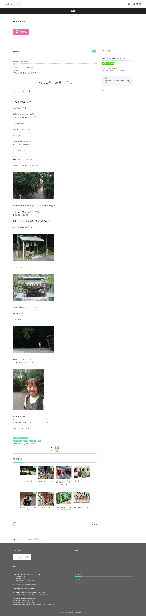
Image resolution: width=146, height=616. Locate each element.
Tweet (51, 450)
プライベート (18, 440)
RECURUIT (123, 4)
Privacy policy (78, 582)
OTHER (26, 437)
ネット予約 (24, 557)
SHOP (20, 437)
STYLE (116, 4)
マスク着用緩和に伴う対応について (24, 73)
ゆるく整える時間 (23, 481)
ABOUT (87, 4)
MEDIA (110, 4)
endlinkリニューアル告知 (21, 61)
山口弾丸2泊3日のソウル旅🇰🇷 (44, 481)
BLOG (104, 4)
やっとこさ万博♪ (44, 507)
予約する (23, 32)
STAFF (99, 4)
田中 (39, 440)
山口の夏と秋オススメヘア (86, 481)
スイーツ (33, 440)
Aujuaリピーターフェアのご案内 (23, 67)
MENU (93, 4)
